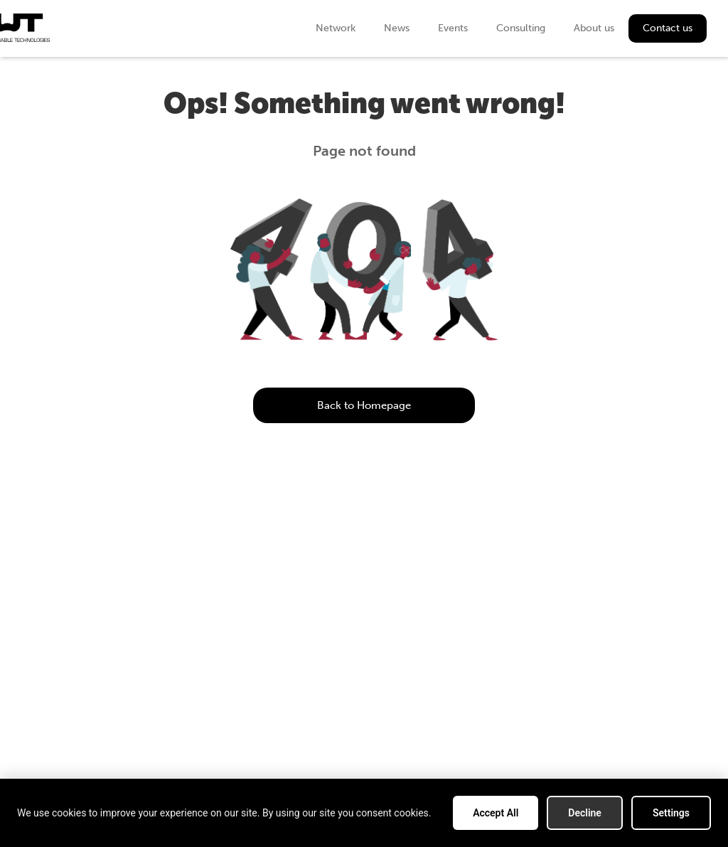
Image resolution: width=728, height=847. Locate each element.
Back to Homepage (364, 405)
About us (594, 28)
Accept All (495, 813)
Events (453, 28)
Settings (671, 813)
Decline (584, 813)
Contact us (667, 28)
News (397, 28)
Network (335, 28)
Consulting (520, 28)
